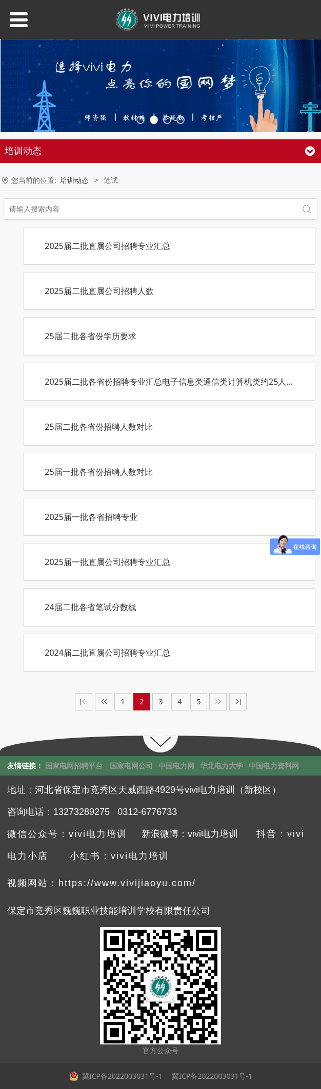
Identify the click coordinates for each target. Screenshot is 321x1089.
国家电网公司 (131, 765)
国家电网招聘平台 (74, 765)
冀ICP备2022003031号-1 (211, 1076)
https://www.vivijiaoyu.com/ (127, 883)
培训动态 (74, 180)
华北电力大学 (221, 765)
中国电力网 (176, 765)
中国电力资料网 (274, 765)
